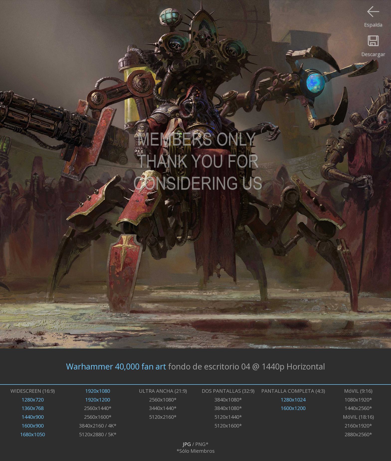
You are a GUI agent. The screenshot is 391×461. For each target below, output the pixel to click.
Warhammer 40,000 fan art (116, 366)
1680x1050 (32, 434)
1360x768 (33, 408)
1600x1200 (293, 408)
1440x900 (33, 417)
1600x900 (33, 425)
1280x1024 (293, 399)
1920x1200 (97, 399)
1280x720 (33, 399)
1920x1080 (97, 391)
